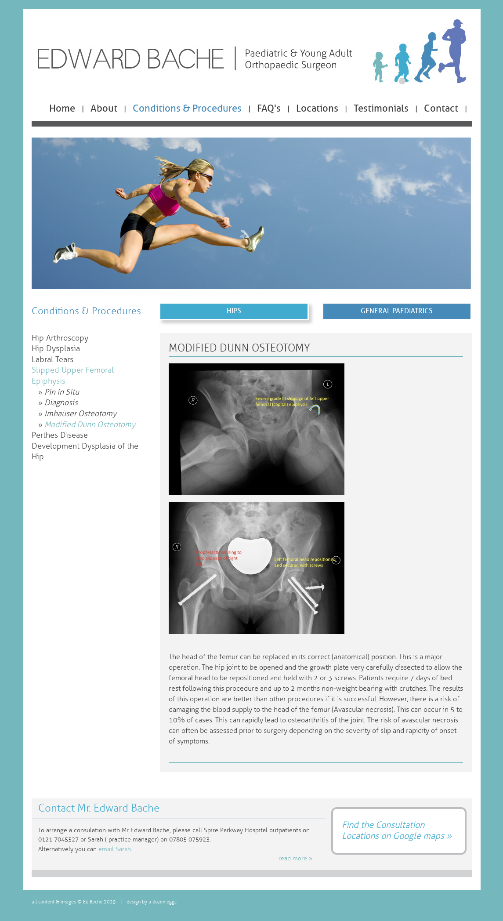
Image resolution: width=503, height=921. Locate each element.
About (103, 108)
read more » (295, 858)
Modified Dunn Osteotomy (89, 424)
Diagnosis (61, 402)
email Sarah (114, 849)
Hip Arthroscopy (60, 338)
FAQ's (269, 108)
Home (62, 108)
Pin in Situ (61, 392)
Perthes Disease (60, 435)
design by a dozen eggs (152, 902)
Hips (234, 311)
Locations (317, 108)
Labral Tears (52, 359)
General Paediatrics (397, 311)
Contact (441, 108)
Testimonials (381, 108)
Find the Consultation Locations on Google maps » (397, 830)
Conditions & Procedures (187, 108)
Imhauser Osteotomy (80, 413)
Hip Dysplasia (56, 348)
